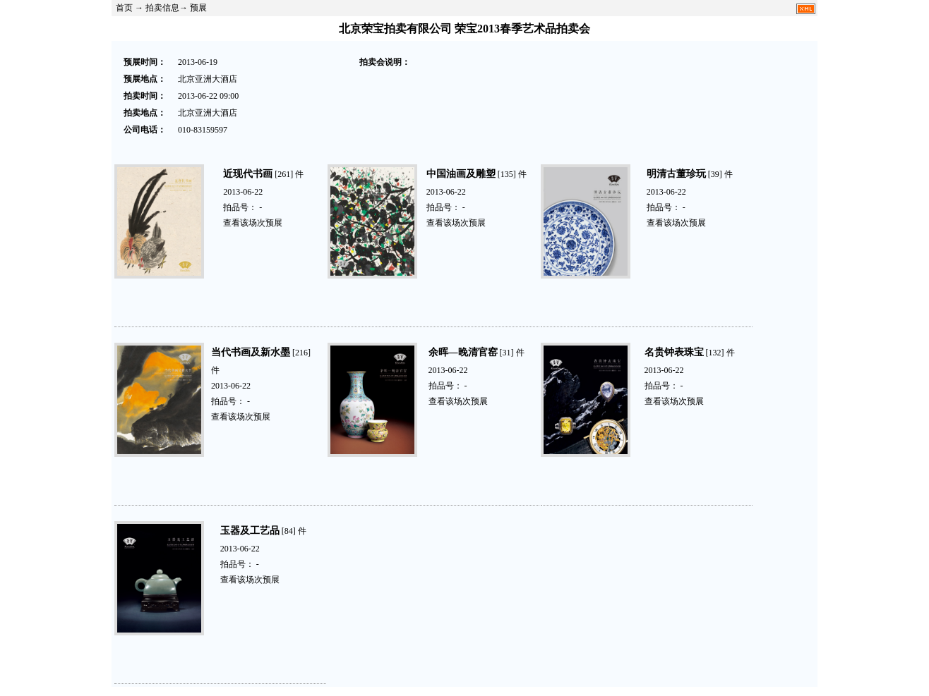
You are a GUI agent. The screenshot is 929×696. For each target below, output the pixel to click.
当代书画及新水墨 (250, 352)
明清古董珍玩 (676, 174)
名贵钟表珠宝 (674, 352)
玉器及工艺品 (250, 530)
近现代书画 (247, 174)
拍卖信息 (162, 8)
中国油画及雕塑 (461, 174)
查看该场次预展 (252, 223)
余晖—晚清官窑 (463, 352)
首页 (124, 8)
